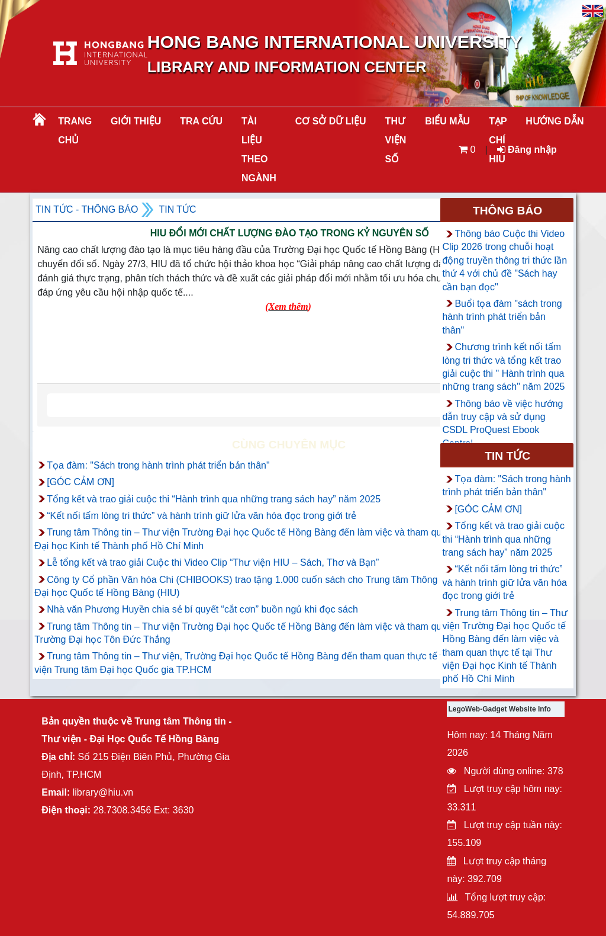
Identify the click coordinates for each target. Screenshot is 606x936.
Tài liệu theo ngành (258, 149)
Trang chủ (75, 130)
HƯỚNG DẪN (555, 121)
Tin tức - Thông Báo (87, 209)
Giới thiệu (136, 121)
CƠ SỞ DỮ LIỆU (330, 121)
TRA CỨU (201, 121)
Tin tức (177, 209)
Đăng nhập (527, 150)
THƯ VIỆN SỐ (396, 140)
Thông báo (507, 210)
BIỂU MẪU (447, 121)
